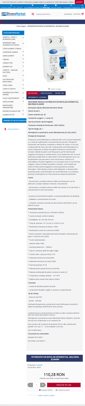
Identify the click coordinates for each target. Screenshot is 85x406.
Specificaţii (46, 93)
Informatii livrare (37, 97)
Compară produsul (64, 390)
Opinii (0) (59, 93)
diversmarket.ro (13, 129)
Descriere (33, 93)
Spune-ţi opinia (49, 395)
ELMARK (39, 365)
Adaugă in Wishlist (47, 390)
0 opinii (39, 395)
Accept (79, 2)
